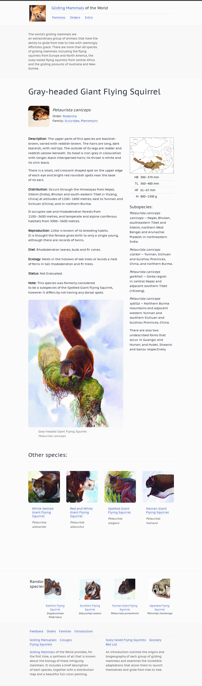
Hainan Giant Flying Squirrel (157, 510)
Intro (89, 17)
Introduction (83, 631)
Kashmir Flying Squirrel (55, 607)
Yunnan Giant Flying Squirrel (124, 607)
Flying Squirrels (41, 644)
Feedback (36, 631)
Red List (111, 644)
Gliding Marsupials (43, 640)
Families (58, 17)
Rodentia (70, 116)
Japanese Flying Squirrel (159, 607)
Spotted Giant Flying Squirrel (119, 510)
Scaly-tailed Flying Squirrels (126, 640)
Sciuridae (72, 121)
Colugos (66, 640)
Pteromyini (89, 121)
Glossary (155, 640)
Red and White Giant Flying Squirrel (81, 512)
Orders (75, 17)
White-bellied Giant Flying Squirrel (42, 512)
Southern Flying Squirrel (90, 607)
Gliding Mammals (68, 7)
